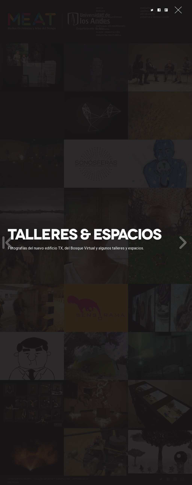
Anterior (7, 242)
